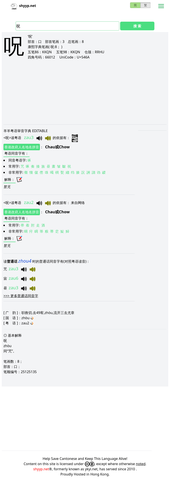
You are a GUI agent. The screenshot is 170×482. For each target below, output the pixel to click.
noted (140, 463)
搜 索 (137, 26)
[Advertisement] (85, 91)
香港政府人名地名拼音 (21, 147)
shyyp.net (41, 469)
